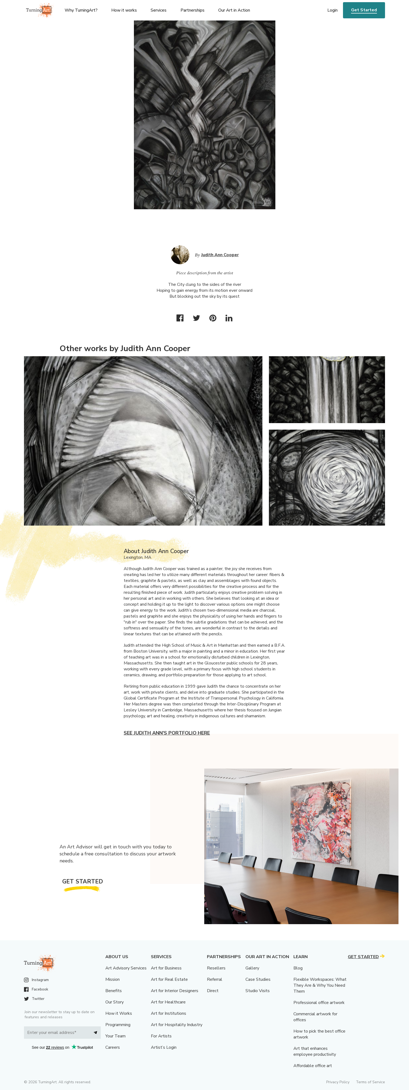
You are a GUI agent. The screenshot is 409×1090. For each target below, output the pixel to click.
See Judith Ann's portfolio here (167, 733)
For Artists (161, 1036)
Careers (112, 1047)
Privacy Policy (337, 1082)
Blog (298, 968)
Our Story (114, 1002)
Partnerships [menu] (192, 10)
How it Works (118, 1013)
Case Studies (258, 979)
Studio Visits (257, 991)
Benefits (113, 991)
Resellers (216, 968)
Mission (112, 979)
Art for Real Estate (169, 979)
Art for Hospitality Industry (176, 1025)
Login (332, 10)
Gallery (252, 968)
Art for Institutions (168, 1013)
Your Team (115, 1036)
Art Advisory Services (126, 968)
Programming (117, 1025)
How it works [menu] (124, 10)
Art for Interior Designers (174, 991)
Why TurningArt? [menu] (81, 10)
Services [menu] (159, 10)
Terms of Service (370, 1082)
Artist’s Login (163, 1047)
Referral (214, 979)
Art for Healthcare (168, 1002)
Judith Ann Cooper (220, 255)
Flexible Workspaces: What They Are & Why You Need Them (319, 985)
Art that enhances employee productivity (314, 1051)
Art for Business (166, 968)
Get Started (364, 10)
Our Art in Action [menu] (234, 10)
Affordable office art (312, 1066)
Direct (213, 991)
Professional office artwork (319, 1003)
